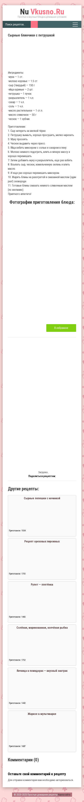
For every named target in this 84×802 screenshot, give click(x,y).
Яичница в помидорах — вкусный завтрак (42, 670)
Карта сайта (64, 794)
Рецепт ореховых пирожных (42, 541)
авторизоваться (64, 780)
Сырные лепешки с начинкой (42, 498)
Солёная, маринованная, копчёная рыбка (42, 627)
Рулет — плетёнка (42, 584)
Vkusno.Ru (42, 12)
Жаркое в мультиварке (42, 714)
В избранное (61, 328)
